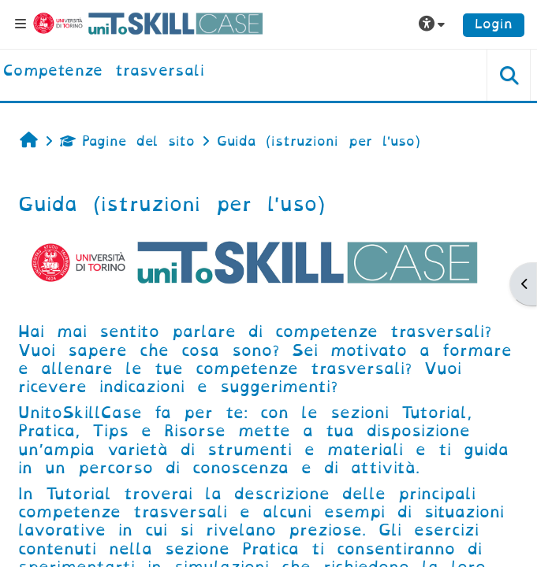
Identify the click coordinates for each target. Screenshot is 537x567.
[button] (434, 24)
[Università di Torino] (148, 23)
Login (494, 24)
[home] (103, 71)
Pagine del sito (127, 141)
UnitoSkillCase (80, 412)
